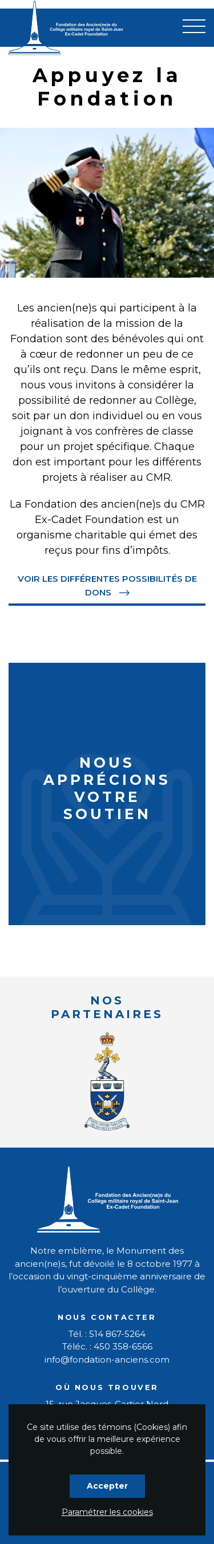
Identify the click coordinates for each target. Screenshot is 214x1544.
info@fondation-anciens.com (107, 1359)
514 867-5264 (117, 1333)
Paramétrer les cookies (107, 1512)
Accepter (107, 1486)
